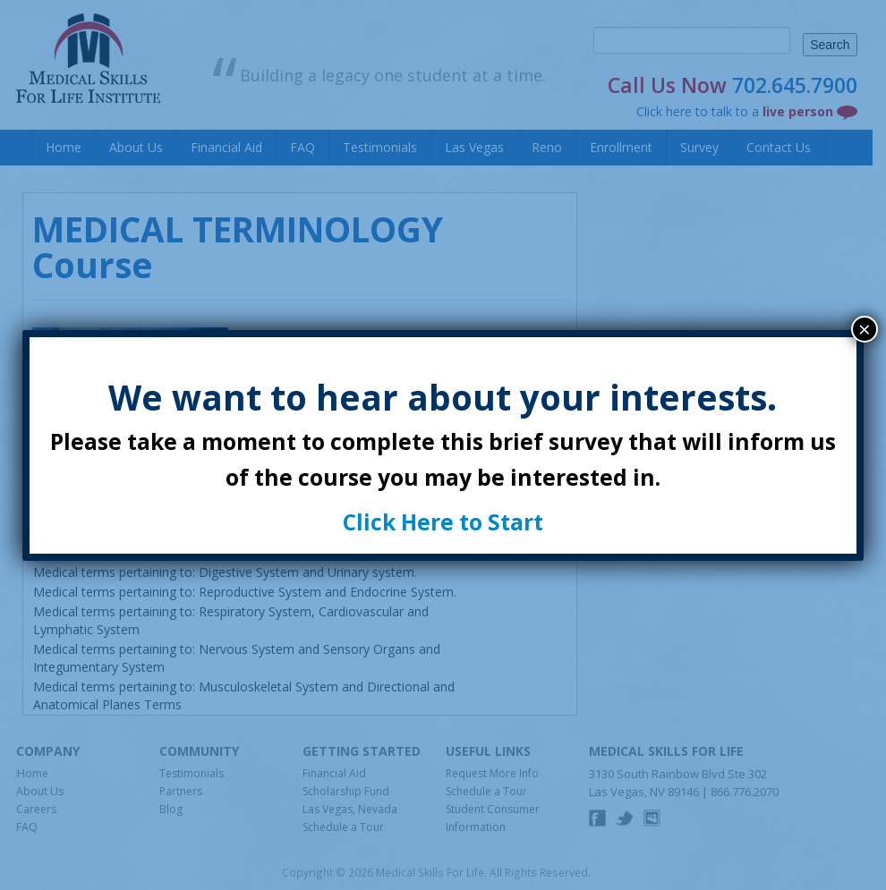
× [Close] (864, 329)
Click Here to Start (443, 522)
